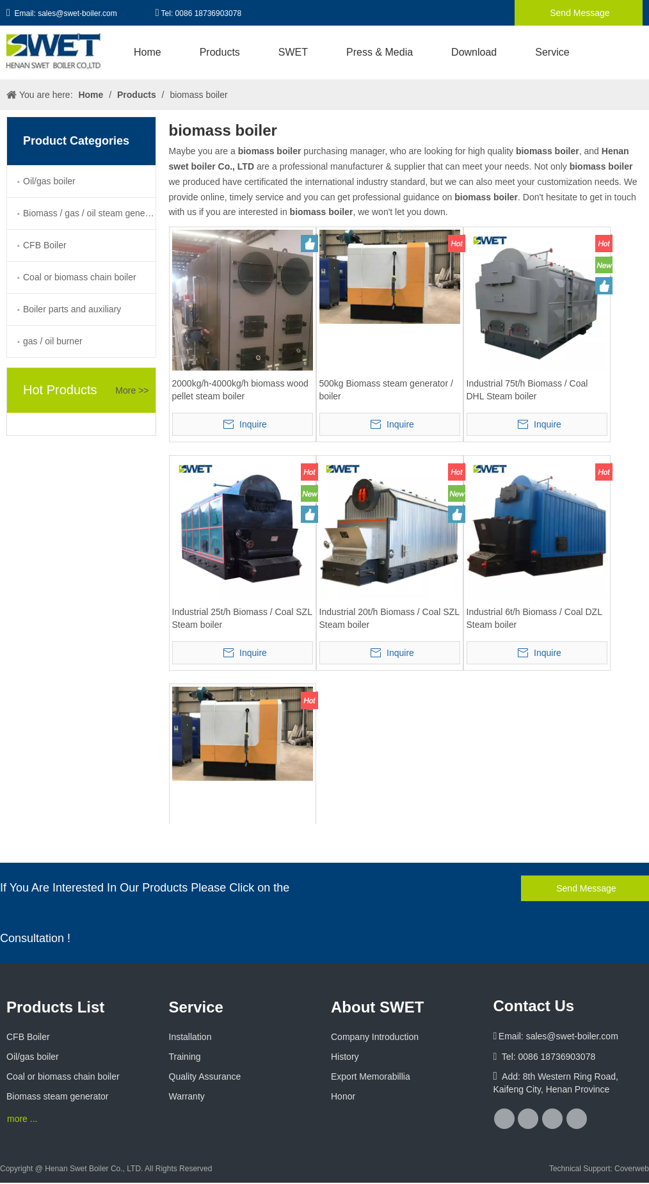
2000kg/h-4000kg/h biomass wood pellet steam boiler (240, 389)
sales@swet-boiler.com (77, 13)
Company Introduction (375, 1037)
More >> (131, 390)
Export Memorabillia (370, 1076)
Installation (190, 1037)
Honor (343, 1096)
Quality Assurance (205, 1076)
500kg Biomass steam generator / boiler (386, 389)
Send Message (578, 13)
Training (185, 1057)
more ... (22, 1119)
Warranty (187, 1096)
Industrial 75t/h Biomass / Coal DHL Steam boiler (527, 389)
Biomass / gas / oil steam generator (89, 213)
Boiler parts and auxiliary (72, 309)
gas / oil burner (53, 341)
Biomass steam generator (57, 1096)
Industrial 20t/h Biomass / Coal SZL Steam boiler (389, 618)
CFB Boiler (45, 245)
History (345, 1057)
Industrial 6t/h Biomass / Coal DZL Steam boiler (534, 618)
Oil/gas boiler (49, 181)
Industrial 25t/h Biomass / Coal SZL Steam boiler (242, 618)
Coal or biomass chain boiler (79, 277)
